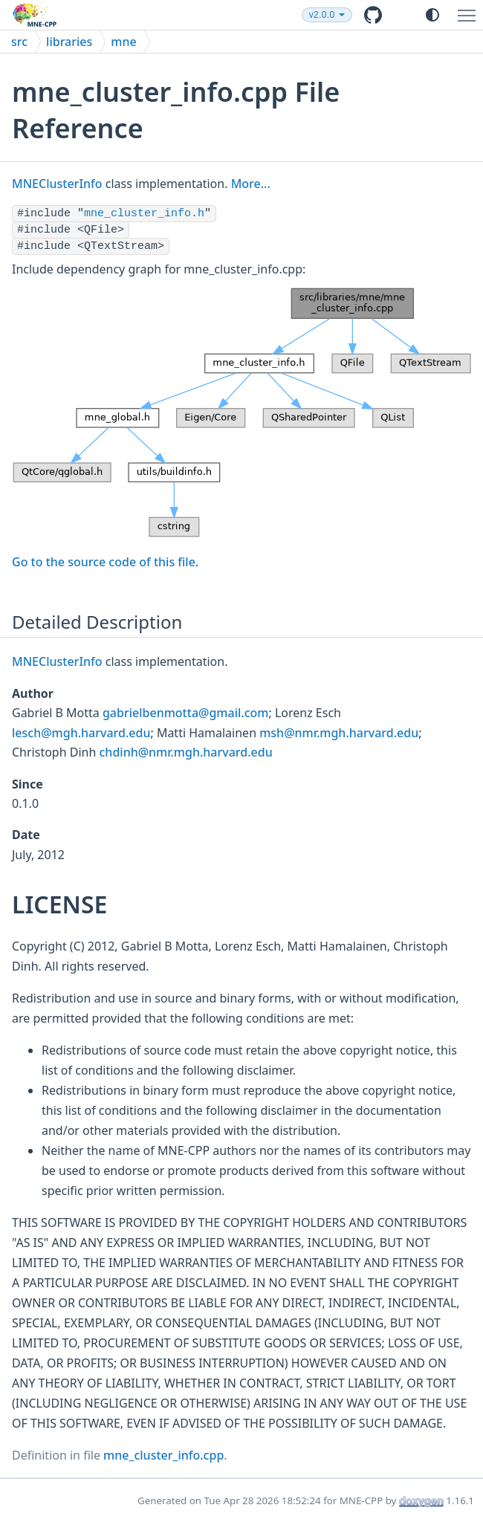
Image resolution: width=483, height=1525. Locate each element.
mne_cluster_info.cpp (163, 1455)
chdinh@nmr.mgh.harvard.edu (186, 752)
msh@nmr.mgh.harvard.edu (338, 733)
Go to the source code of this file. (105, 562)
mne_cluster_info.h (144, 213)
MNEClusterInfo (57, 183)
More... (250, 183)
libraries (69, 41)
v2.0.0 (322, 15)
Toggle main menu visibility (470, 8)
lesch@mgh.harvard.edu (81, 733)
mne (123, 41)
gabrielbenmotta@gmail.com (185, 713)
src (19, 41)
